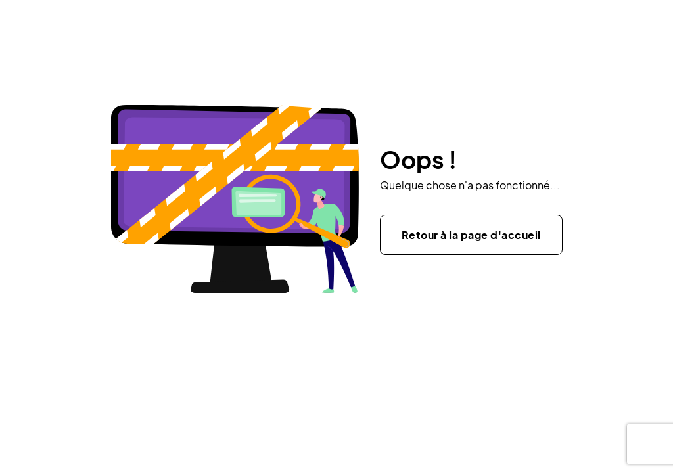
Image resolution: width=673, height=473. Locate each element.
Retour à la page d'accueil (471, 235)
